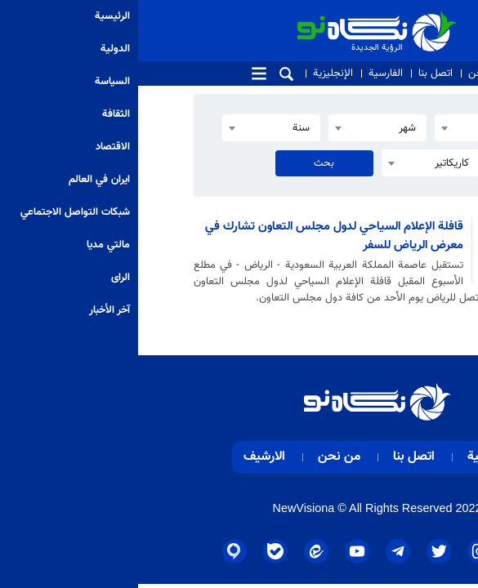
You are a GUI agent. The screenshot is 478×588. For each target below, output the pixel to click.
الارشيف (126, 457)
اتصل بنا (297, 73)
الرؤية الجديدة (283, 17)
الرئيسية (351, 457)
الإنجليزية (195, 73)
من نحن (348, 73)
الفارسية (247, 73)
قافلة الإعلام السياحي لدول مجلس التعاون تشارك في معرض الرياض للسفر (196, 235)
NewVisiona (166, 507)
